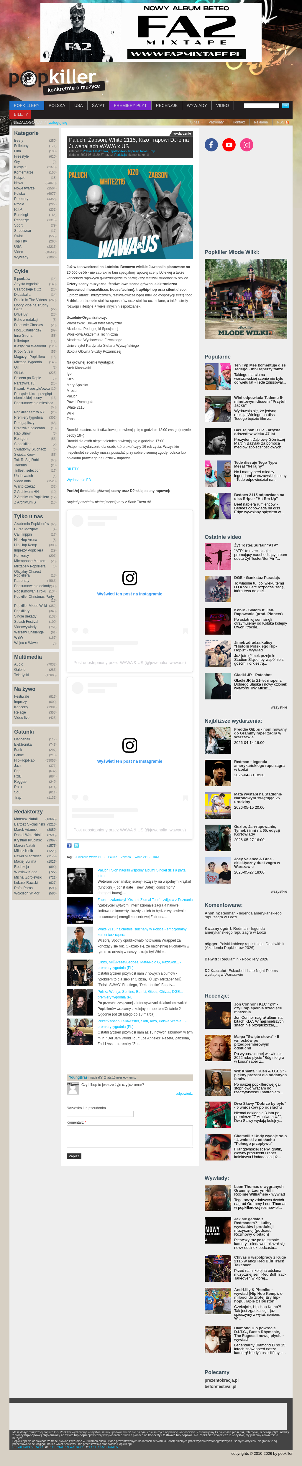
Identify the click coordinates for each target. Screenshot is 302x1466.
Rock (18, 787)
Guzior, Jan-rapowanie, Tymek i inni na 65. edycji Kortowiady (257, 830)
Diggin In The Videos (30, 300)
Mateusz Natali (25, 819)
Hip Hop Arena (25, 540)
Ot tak (19, 373)
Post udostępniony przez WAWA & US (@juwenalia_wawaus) (129, 662)
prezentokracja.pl (222, 1380)
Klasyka (20, 167)
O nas (194, 122)
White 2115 (142, 857)
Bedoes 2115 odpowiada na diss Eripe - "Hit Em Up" (259, 497)
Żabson (126, 857)
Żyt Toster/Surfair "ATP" (256, 545)
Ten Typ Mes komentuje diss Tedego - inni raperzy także (260, 367)
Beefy (18, 140)
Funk (18, 750)
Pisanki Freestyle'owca (32, 389)
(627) (53, 882)
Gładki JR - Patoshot (253, 675)
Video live (21, 718)
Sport (18, 225)
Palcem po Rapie (27, 378)
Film (17, 151)
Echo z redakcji (26, 320)
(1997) (52, 840)
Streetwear (22, 231)
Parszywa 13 (24, 383)
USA (78, 105)
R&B (18, 776)
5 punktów (22, 279)
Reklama (261, 122)
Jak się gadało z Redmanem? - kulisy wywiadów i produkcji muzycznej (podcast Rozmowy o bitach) (254, 1226)
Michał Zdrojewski (28, 877)
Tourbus (20, 465)
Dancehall (22, 739)
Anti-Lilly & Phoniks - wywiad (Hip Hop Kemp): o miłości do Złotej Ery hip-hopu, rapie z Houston (258, 1295)
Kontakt (239, 122)
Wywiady (21, 257)
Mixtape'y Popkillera (29, 566)
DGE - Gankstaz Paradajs (257, 577)
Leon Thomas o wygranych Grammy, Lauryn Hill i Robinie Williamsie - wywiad (259, 1190)
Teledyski (21, 675)
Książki (19, 178)
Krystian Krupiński (28, 840)
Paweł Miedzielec (28, 856)
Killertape (21, 341)
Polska (19, 193)
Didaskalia (22, 295)
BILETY (21, 114)
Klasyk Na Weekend (30, 346)
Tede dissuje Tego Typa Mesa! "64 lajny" (255, 464)
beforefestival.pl (220, 1387)
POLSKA (57, 105)
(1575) (52, 845)
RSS (280, 122)
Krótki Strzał (23, 351)
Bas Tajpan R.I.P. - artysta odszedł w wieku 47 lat (257, 432)
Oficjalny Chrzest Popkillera (27, 573)
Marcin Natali (24, 845)
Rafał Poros (23, 888)
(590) (53, 888)
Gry (17, 162)
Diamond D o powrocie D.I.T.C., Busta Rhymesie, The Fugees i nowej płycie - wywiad (259, 1334)
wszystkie (279, 707)
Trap (17, 797)
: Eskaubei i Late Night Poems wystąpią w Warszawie (241, 972)
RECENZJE (167, 105)
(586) (53, 893)
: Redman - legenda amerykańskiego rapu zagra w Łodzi (243, 915)
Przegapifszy (24, 423)
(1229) (52, 851)
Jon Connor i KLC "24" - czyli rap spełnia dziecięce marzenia (258, 1008)
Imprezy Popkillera (28, 550)
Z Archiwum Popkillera (31, 497)
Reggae (20, 782)
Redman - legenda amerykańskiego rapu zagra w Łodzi (259, 766)
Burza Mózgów (25, 529)
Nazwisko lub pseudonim (86, 1108)
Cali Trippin (23, 534)
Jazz (18, 766)
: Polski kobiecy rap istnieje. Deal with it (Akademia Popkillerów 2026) (244, 946)
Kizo (156, 857)
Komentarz (76, 1122)
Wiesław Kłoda (25, 872)
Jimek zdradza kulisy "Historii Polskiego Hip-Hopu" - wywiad (255, 646)
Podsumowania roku (30, 591)
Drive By (20, 314)
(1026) (52, 861)
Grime (19, 755)
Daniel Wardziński (28, 835)
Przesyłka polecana (29, 428)
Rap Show (22, 433)
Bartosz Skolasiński (29, 824)
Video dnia (22, 481)
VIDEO (222, 105)
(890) (53, 867)
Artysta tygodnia (27, 284)
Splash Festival (26, 622)
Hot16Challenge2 (28, 330)
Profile (19, 204)
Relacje (20, 712)
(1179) (52, 856)
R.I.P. (18, 209)
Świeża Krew (24, 455)
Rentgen (20, 439)
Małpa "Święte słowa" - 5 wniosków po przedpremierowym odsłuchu (256, 1042)
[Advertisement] (136, 1060)
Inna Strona (23, 336)
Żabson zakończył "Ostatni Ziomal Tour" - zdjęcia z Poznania (145, 900)
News (18, 183)
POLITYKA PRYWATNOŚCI (67, 1447)
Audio (18, 664)
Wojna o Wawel (26, 643)
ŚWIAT (98, 105)
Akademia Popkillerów (31, 524)
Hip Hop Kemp (25, 545)
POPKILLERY (27, 105)
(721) (53, 877)
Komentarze (23, 172)
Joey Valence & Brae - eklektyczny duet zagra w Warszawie (257, 863)
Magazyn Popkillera (29, 357)
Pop (17, 771)
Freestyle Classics (28, 325)
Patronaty (216, 122)
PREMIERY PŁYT (130, 105)
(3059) (52, 829)
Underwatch (23, 476)
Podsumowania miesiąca (33, 403)
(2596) (52, 835)
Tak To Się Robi (26, 460)
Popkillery (21, 611)
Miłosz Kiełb (23, 851)
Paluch (112, 857)
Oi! (16, 367)
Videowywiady (25, 627)
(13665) (51, 819)
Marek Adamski (26, 830)
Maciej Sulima (25, 861)
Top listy (20, 241)
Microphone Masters (30, 561)
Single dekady (25, 616)
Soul (17, 792)
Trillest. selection (27, 470)
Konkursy (21, 556)
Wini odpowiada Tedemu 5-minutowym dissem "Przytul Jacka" (259, 401)
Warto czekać (24, 486)
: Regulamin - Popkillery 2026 (236, 959)
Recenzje (21, 220)
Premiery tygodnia (28, 417)
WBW (18, 637)
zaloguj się (58, 122)
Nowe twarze (24, 188)
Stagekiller (22, 444)
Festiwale (21, 696)
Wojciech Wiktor (27, 893)
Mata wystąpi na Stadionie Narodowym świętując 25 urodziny (258, 798)
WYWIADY (197, 105)
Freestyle (21, 156)
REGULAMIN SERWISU (28, 1447)
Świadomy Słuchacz (30, 449)
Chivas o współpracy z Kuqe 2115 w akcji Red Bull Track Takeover (260, 1261)
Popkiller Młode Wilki (30, 606)
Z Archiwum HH (26, 492)
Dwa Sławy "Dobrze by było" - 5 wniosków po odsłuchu (260, 1105)
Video (18, 252)
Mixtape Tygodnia (28, 362)
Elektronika (23, 744)
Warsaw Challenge (29, 632)
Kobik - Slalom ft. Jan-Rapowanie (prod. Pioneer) (258, 612)
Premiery (21, 199)
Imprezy (20, 702)
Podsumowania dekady (32, 586)
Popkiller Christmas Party (34, 597)
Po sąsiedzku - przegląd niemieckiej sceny (33, 396)
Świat (18, 236)
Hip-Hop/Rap (24, 760)
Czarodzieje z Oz (27, 289)
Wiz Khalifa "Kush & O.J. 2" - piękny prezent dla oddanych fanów (260, 1075)
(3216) (52, 824)
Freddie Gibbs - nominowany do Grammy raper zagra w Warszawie (260, 733)
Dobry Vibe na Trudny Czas (31, 307)
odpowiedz (184, 1094)
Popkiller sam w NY (29, 412)
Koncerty (21, 707)
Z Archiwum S (25, 502)
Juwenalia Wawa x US (89, 857)
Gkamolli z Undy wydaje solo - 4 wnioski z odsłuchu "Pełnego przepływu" (260, 1140)
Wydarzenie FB (79, 480)
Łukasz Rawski (26, 883)
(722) (53, 872)
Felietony (21, 146)
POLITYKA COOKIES (103, 1447)
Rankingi (21, 215)
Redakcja (21, 867)
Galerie (20, 670)
